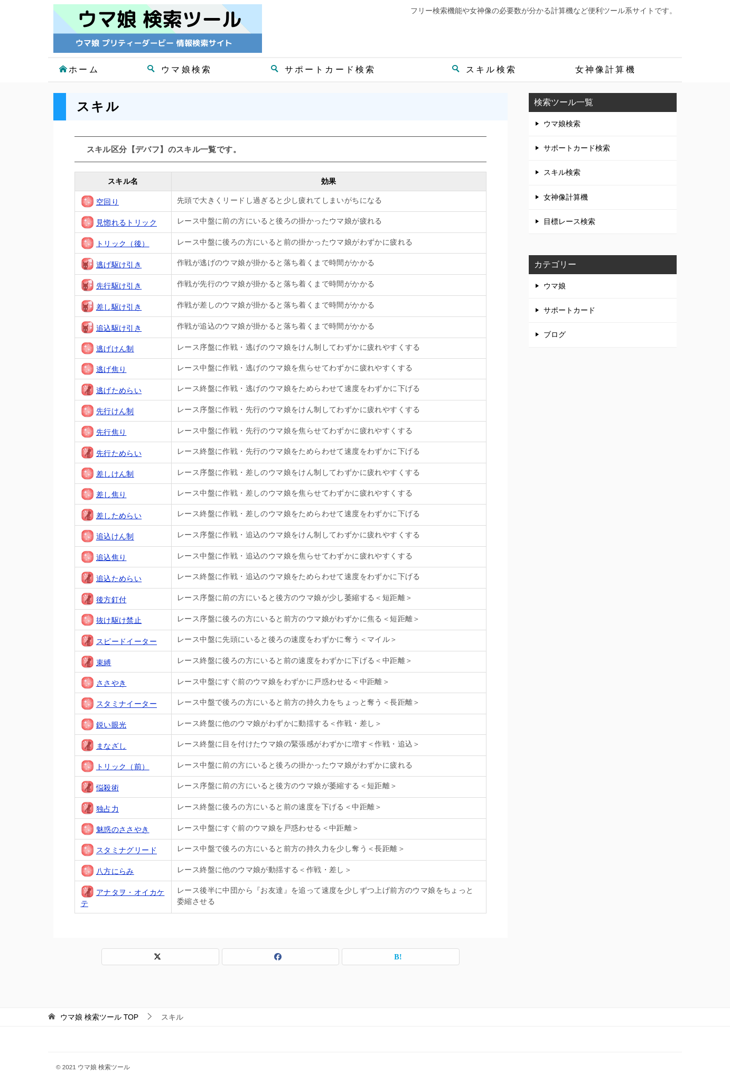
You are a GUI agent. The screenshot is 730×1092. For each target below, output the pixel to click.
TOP (99, 1017)
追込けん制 (115, 537)
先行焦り (111, 432)
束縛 (103, 662)
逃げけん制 (115, 348)
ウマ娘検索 (179, 69)
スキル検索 (484, 69)
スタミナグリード (126, 850)
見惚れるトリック (126, 223)
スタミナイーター (126, 704)
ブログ (555, 334)
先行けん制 (115, 411)
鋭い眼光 (111, 725)
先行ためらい (119, 453)
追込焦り (111, 557)
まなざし (111, 746)
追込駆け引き (119, 328)
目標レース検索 (569, 221)
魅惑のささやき (122, 829)
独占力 (107, 809)
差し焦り (111, 494)
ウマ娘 (555, 286)
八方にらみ (115, 871)
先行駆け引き (119, 286)
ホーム (79, 69)
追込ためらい (119, 578)
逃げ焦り (111, 369)
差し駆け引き (119, 307)
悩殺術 (107, 787)
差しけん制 (115, 474)
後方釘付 (111, 599)
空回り (107, 202)
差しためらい (119, 515)
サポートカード (569, 310)
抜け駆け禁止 (119, 620)
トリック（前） (122, 766)
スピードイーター (126, 641)
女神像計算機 (605, 69)
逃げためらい (119, 390)
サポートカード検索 (323, 69)
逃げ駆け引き (119, 264)
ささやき (111, 683)
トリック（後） (122, 243)
